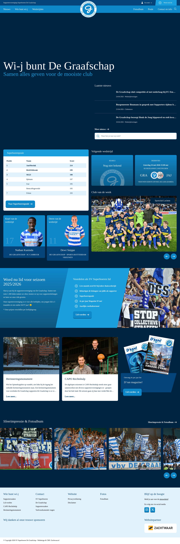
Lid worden (82, 315)
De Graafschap (41, 503)
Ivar (27, 184)
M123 (28, 175)
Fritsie (28, 193)
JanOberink (31, 166)
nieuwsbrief (164, 500)
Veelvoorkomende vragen (45, 510)
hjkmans (29, 179)
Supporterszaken (9, 499)
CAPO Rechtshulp (10, 507)
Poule (150, 9)
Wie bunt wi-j (21, 9)
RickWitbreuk (32, 170)
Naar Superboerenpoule (20, 204)
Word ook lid (165, 2)
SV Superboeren (42, 499)
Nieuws (6, 9)
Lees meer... (11, 397)
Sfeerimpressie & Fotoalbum (162, 423)
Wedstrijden (37, 9)
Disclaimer (72, 503)
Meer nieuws (102, 129)
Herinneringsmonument (12, 510)
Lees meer (15, 131)
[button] (167, 257)
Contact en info (165, 9)
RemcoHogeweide (33, 189)
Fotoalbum (138, 9)
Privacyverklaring (74, 499)
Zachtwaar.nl (55, 541)
